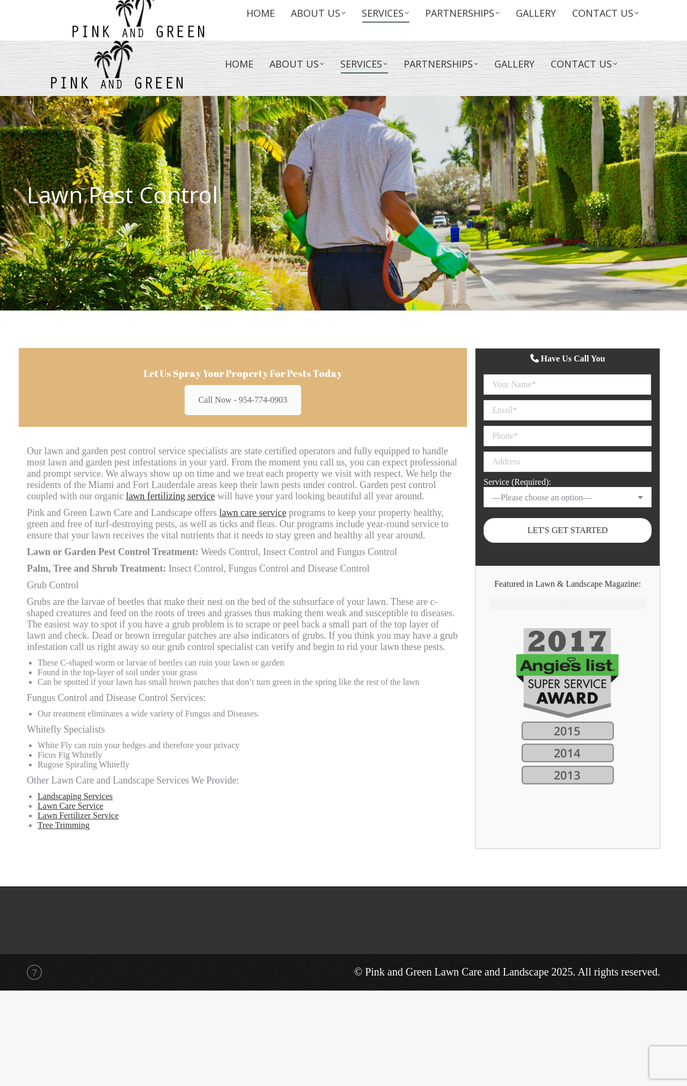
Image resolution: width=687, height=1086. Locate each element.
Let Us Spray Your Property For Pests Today (243, 373)
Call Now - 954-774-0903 (243, 399)
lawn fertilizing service (170, 496)
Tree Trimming (64, 825)
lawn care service (253, 512)
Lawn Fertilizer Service (78, 815)
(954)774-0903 (611, 21)
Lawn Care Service (71, 805)
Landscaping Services (75, 796)
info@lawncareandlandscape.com (572, 9)
